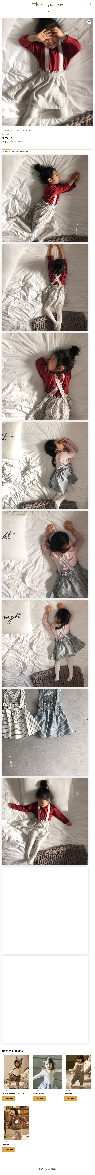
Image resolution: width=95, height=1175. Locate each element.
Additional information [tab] (20, 152)
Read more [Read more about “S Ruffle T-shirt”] (40, 1099)
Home (4, 130)
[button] (89, 22)
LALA (23, 142)
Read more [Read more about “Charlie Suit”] (71, 1099)
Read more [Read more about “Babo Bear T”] (9, 1150)
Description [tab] (6, 152)
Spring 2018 (19, 130)
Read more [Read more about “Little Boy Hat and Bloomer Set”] (9, 1099)
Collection (10, 130)
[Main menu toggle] (91, 4)
